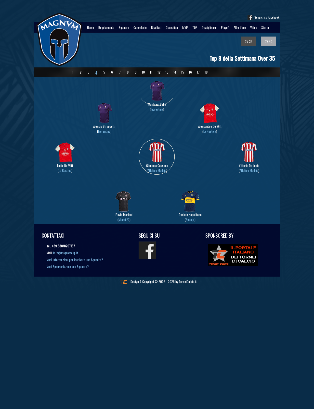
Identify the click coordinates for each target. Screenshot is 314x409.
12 (158, 72)
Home (90, 27)
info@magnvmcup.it (65, 252)
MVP (185, 27)
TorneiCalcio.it (188, 281)
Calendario (140, 27)
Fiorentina (157, 109)
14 (174, 72)
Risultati (156, 27)
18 (206, 72)
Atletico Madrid (157, 170)
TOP (194, 27)
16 (190, 72)
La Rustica (209, 131)
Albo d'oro (240, 27)
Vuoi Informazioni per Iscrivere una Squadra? (75, 259)
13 (166, 72)
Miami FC (124, 219)
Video (253, 27)
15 (182, 72)
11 (151, 72)
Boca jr (190, 219)
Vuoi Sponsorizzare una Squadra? (68, 266)
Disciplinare (209, 27)
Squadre (124, 27)
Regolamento (106, 27)
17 (198, 72)
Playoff (225, 27)
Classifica (172, 27)
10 (143, 72)
